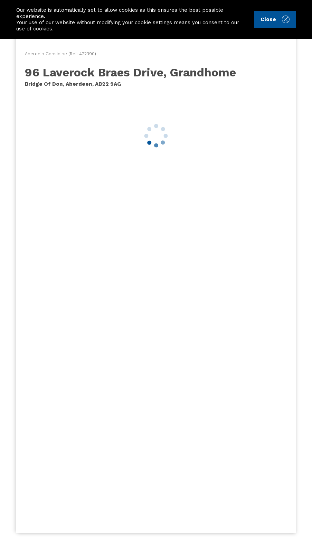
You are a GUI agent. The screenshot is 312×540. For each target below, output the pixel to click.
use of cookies (34, 29)
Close (275, 19)
